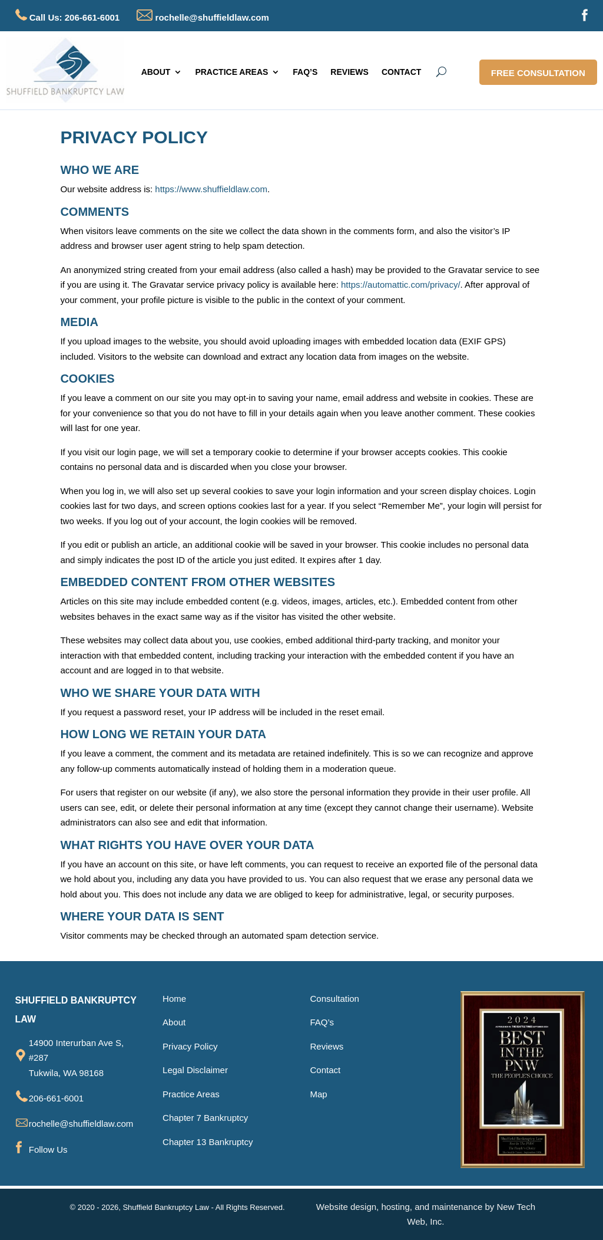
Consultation (334, 999)
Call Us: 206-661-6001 (74, 17)
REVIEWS (349, 72)
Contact (325, 1070)
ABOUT (156, 72)
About (174, 1022)
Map (318, 1094)
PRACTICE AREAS (231, 72)
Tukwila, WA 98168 (66, 1073)
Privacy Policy (190, 1046)
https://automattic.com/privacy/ (400, 284)
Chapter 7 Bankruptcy (205, 1118)
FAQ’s (322, 1022)
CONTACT (401, 72)
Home (174, 999)
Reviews (327, 1046)
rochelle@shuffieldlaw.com (203, 17)
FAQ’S (305, 72)
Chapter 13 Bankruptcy (208, 1142)
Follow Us (48, 1149)
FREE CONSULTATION (538, 73)
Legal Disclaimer (195, 1070)
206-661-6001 (56, 1098)
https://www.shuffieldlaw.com (211, 189)
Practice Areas (191, 1094)
